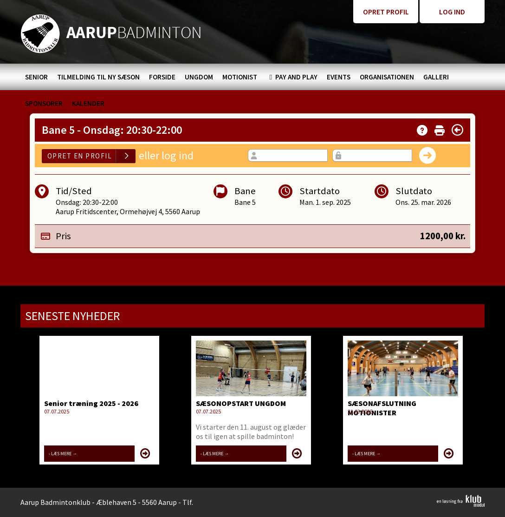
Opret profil (386, 11)
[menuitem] (36, 77)
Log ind (452, 11)
